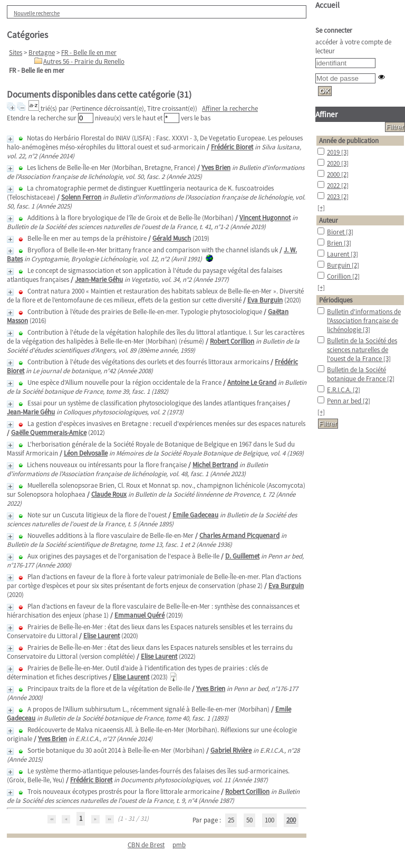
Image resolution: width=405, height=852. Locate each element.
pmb (179, 844)
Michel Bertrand (215, 464)
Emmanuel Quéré (139, 615)
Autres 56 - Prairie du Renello (83, 61)
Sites (15, 52)
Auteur (328, 220)
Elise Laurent (101, 635)
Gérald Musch (171, 238)
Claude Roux (109, 494)
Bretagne (41, 52)
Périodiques (335, 300)
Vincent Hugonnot (265, 217)
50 (249, 820)
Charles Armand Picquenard (239, 535)
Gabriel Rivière (231, 750)
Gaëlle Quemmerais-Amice (48, 432)
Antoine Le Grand (251, 382)
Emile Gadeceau (195, 514)
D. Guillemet (242, 556)
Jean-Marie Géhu (99, 279)
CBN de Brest (146, 844)
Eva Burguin (265, 300)
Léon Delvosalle (86, 453)
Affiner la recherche (230, 108)
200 (291, 820)
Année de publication (349, 140)
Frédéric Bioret (232, 147)
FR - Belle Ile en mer (89, 52)
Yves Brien (215, 167)
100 (269, 820)
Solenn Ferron (81, 197)
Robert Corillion (232, 341)
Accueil (327, 5)
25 (231, 820)
